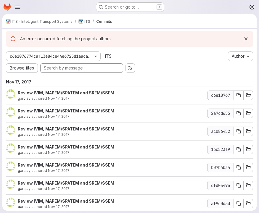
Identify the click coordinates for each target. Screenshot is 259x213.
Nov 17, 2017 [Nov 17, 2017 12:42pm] (59, 116)
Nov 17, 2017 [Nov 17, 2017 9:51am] (59, 170)
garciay (24, 98)
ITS (108, 56)
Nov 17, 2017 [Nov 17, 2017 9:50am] (59, 188)
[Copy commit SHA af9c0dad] (238, 203)
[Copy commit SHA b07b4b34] (238, 167)
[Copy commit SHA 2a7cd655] (238, 113)
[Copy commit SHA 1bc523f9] (238, 149)
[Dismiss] (246, 38)
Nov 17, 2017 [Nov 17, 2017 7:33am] (59, 206)
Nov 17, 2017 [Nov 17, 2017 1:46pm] (59, 98)
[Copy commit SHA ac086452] (238, 131)
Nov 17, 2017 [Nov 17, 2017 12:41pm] (59, 152)
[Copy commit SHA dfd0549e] (238, 185)
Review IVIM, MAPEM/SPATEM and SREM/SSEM (66, 92)
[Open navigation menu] (17, 7)
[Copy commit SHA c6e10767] (238, 95)
